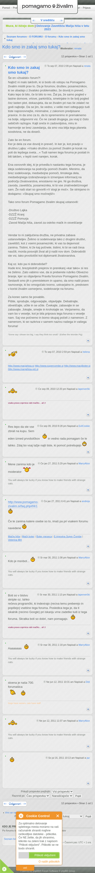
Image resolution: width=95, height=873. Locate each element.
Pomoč (6, 7)
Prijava (86, 7)
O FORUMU (36, 36)
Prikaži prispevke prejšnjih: (47, 791)
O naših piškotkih (49, 861)
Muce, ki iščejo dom (20, 26)
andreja (86, 501)
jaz (88, 758)
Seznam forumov (17, 36)
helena (86, 352)
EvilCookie (84, 426)
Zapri (57, 815)
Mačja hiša (14, 536)
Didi (88, 682)
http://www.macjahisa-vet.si (23, 369)
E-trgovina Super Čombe (68, 536)
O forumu (50, 36)
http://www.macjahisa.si (21, 365)
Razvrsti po (31, 795)
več (25, 867)
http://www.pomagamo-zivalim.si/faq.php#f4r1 (23, 504)
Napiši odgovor (14, 57)
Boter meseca (44, 536)
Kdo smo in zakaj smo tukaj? (31, 46)
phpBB (36, 871)
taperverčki (84, 389)
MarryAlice (84, 463)
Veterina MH (15, 539)
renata (77, 48)
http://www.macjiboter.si (77, 365)
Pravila (17, 7)
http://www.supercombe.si (49, 365)
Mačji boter (28, 536)
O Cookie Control (20, 816)
